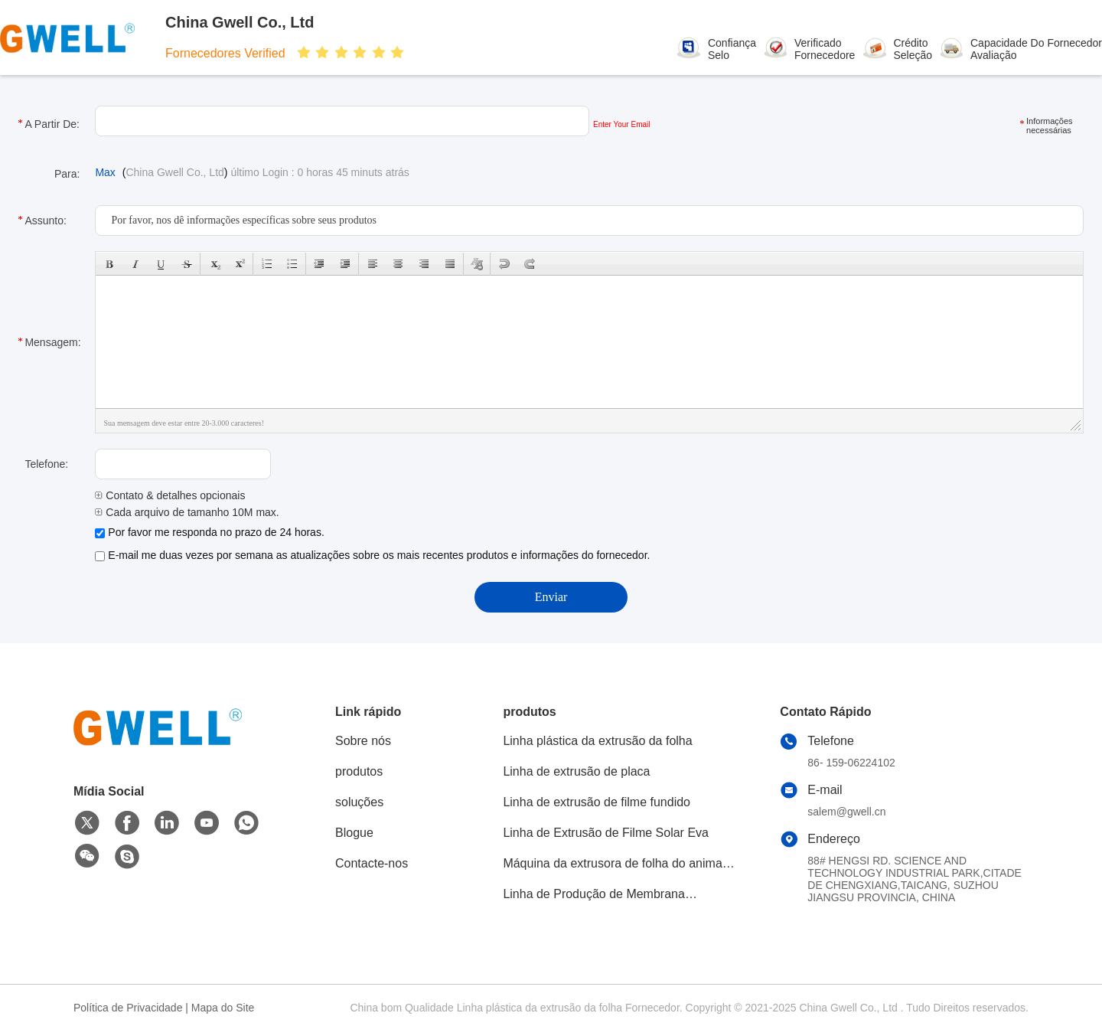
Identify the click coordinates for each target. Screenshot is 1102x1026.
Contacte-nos (371, 863)
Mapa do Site (223, 1007)
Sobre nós (363, 740)
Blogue (354, 832)
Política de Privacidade (127, 1007)
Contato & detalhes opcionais (170, 495)
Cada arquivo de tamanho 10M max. (187, 512)
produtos (359, 771)
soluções (359, 802)
